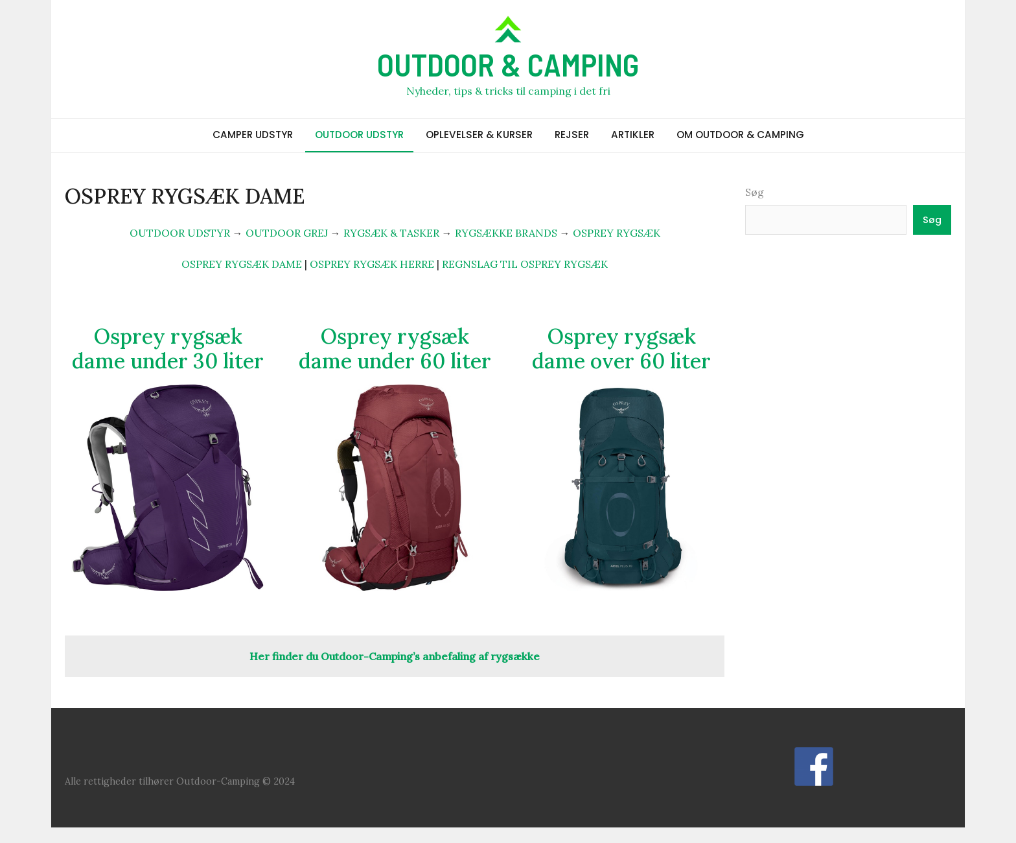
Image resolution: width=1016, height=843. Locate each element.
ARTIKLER (632, 134)
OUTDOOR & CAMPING (508, 64)
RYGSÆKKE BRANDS (506, 232)
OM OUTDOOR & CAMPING (740, 134)
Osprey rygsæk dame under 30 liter (168, 348)
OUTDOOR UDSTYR (359, 134)
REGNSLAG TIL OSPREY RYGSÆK (525, 263)
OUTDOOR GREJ (287, 232)
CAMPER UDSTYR (253, 134)
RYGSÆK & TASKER (391, 232)
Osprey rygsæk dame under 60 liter (395, 348)
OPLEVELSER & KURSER (479, 134)
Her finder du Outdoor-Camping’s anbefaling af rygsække (394, 656)
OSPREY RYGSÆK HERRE (372, 263)
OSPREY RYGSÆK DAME (241, 263)
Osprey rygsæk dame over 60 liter (621, 348)
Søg (754, 191)
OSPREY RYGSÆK (616, 232)
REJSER (572, 134)
